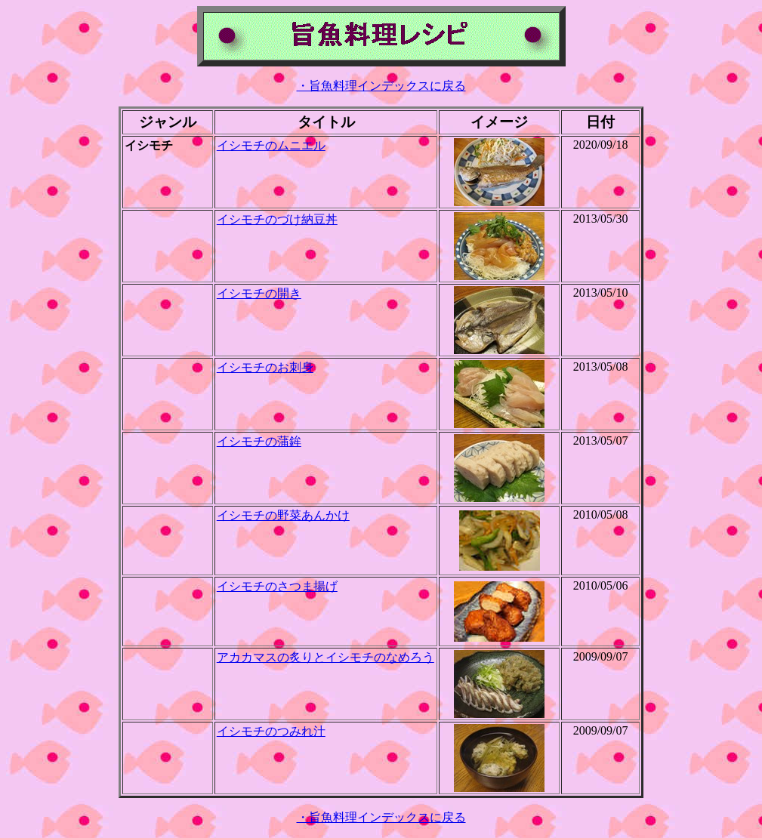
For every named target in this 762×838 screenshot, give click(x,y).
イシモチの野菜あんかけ (283, 515)
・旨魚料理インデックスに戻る (381, 85)
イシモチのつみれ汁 (271, 731)
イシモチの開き (259, 293)
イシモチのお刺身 (265, 367)
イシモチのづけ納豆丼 (277, 219)
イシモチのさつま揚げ (277, 586)
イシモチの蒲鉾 (259, 441)
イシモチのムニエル (271, 145)
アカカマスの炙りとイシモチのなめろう (325, 657)
